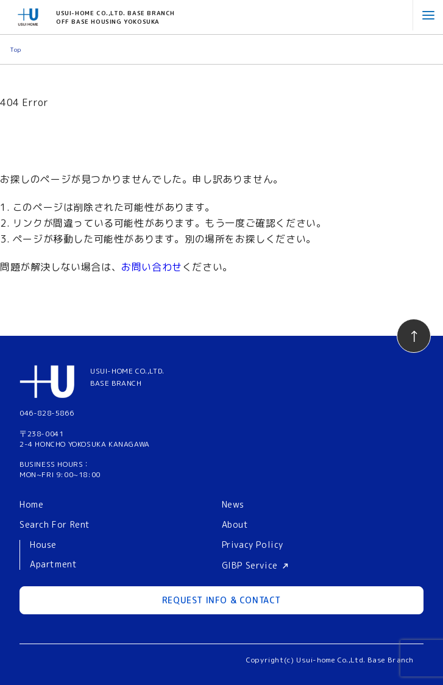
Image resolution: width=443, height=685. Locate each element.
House (43, 545)
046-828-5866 (46, 413)
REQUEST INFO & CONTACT (221, 600)
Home (31, 504)
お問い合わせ (151, 267)
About (235, 524)
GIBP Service (250, 565)
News (233, 504)
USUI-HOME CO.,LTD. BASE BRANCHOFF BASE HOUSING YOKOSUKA (115, 17)
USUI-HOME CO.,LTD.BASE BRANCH (127, 377)
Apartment (53, 564)
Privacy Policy (252, 544)
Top (15, 49)
